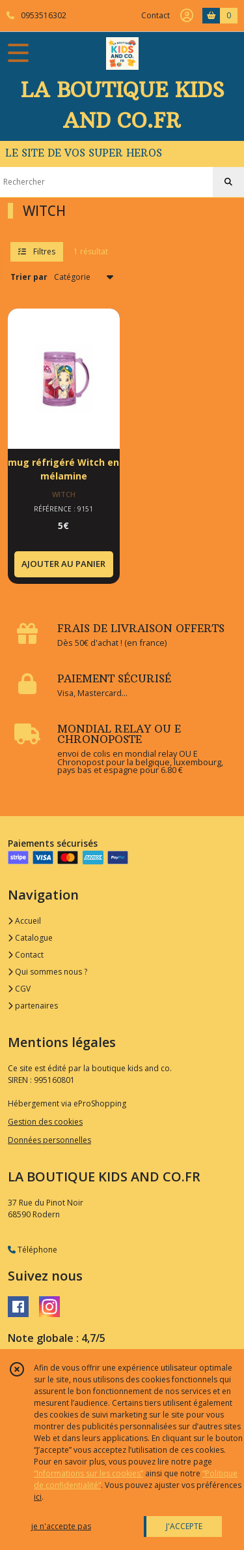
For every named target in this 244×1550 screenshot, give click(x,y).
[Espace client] (186, 15)
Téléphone (32, 1249)
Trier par (28, 276)
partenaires (33, 1005)
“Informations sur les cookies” (88, 1473)
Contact (155, 15)
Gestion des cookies (45, 1121)
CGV (19, 988)
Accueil (24, 920)
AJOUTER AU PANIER (63, 564)
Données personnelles (49, 1140)
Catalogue (30, 937)
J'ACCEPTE (184, 1526)
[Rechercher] (228, 182)
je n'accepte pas (61, 1526)
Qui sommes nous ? (47, 971)
